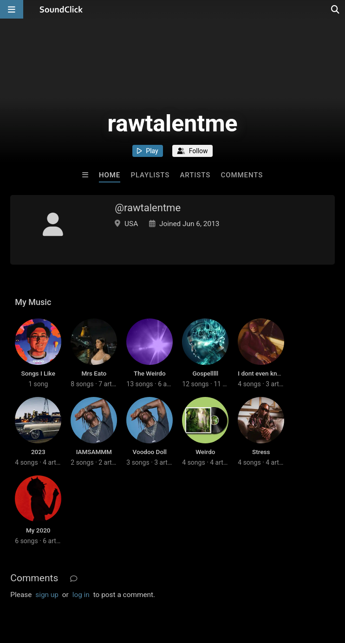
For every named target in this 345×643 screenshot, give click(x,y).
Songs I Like (38, 373)
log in (81, 595)
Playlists (150, 175)
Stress (261, 451)
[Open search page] (335, 9)
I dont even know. (262, 373)
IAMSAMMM (94, 451)
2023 (38, 451)
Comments (242, 175)
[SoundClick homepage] (61, 9)
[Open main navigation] (11, 9)
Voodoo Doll (150, 451)
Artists (195, 175)
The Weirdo (150, 373)
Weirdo (205, 451)
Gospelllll (205, 373)
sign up (47, 595)
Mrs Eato (93, 373)
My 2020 (38, 530)
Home (109, 175)
